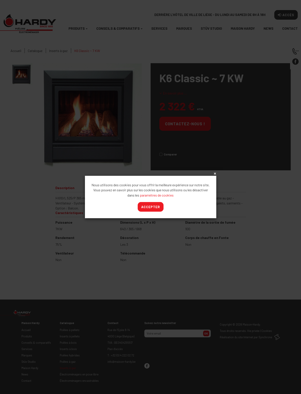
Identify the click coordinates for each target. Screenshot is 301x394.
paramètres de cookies (157, 195)
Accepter (150, 207)
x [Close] (214, 174)
